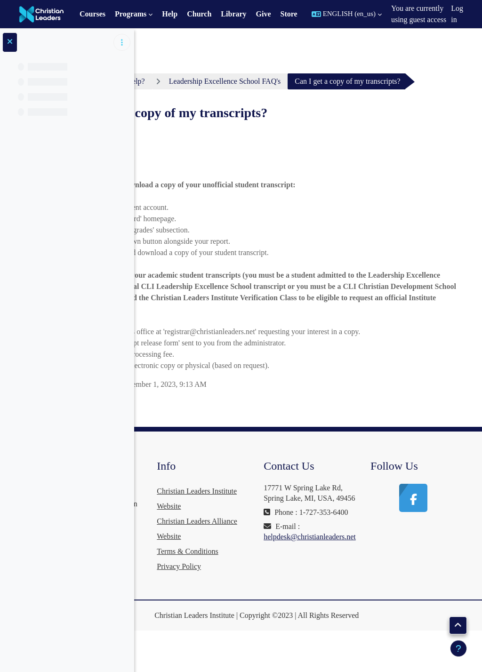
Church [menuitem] (199, 14)
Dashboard (179, 81)
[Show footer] (458, 648)
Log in (457, 14)
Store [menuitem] (289, 14)
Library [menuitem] (233, 14)
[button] (346, 14)
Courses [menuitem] (92, 14)
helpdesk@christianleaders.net (365, 606)
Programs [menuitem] (130, 14)
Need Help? (237, 81)
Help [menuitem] (169, 14)
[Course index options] (121, 42)
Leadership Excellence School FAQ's (335, 81)
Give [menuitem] (263, 14)
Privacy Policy (262, 605)
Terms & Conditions (270, 590)
